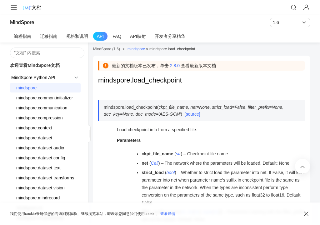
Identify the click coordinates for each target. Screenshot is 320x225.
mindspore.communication (41, 107)
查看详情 (167, 214)
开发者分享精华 (170, 36)
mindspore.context (34, 127)
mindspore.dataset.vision (40, 187)
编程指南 (22, 36)
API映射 (138, 36)
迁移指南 (49, 36)
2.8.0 (175, 65)
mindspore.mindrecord (38, 197)
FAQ (116, 36)
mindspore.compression (39, 117)
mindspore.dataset (34, 137)
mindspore (26, 87)
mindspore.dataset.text (38, 167)
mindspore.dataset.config (40, 157)
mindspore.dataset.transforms (45, 177)
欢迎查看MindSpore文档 (35, 65)
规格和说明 (77, 36)
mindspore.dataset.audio (40, 147)
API (100, 36)
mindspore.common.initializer (44, 97)
